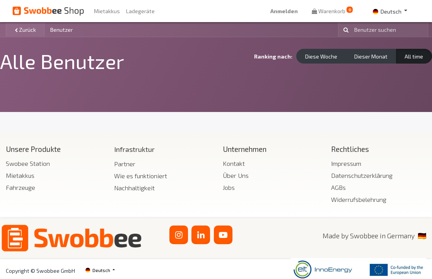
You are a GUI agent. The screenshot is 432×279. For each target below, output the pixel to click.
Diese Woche (321, 56)
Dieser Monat (371, 56)
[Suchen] (344, 29)
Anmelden (284, 11)
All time (414, 56)
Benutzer (61, 29)
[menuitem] (107, 11)
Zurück (25, 29)
